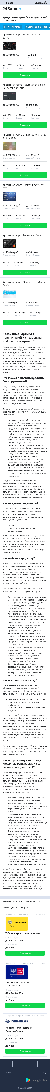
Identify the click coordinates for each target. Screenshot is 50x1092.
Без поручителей (12, 27)
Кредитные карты (32, 901)
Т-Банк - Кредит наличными (22, 933)
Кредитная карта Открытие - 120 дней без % (25, 283)
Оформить (25, 75)
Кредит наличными (12, 901)
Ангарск (9, 2)
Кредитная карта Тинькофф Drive (22, 235)
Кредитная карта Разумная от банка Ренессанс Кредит (24, 86)
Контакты (7, 1072)
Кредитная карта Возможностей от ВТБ (23, 186)
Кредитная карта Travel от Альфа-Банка (22, 36)
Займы (6, 907)
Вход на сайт (41, 2)
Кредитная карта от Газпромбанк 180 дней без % (24, 136)
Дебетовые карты (19, 907)
